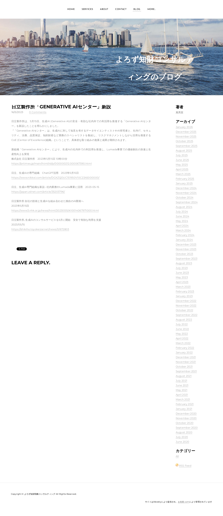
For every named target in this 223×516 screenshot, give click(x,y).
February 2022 (185, 347)
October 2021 (184, 366)
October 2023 (184, 253)
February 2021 (185, 404)
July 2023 (182, 267)
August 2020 (184, 432)
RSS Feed (185, 465)
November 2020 (186, 418)
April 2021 (182, 394)
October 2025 (184, 141)
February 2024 (185, 235)
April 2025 (182, 169)
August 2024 (184, 206)
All (177, 456)
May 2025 (182, 164)
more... (151, 9)
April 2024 (182, 225)
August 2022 (184, 319)
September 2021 (186, 371)
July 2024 (182, 211)
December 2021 (186, 357)
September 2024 (187, 202)
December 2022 (186, 300)
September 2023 (186, 258)
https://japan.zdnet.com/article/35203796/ (38, 191)
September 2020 (187, 427)
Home (71, 9)
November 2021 (186, 361)
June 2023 (182, 272)
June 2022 (182, 329)
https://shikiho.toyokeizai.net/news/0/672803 (40, 229)
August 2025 (184, 150)
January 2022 (184, 352)
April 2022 (182, 338)
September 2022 (186, 314)
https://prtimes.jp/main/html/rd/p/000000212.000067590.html (51, 163)
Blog (136, 9)
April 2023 (182, 282)
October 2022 (184, 310)
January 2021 (184, 408)
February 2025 (185, 178)
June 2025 (182, 159)
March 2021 (183, 399)
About (104, 9)
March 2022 (183, 343)
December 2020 (186, 413)
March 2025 (183, 174)
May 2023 (182, 277)
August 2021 (184, 375)
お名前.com (183, 502)
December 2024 (186, 188)
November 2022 (186, 305)
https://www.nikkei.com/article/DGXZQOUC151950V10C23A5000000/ (55, 177)
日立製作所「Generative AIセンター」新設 (61, 107)
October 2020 (185, 422)
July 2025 (182, 155)
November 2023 (186, 249)
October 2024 (185, 197)
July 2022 (182, 324)
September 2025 (186, 145)
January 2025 (184, 183)
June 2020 (182, 441)
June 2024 (182, 216)
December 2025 (186, 131)
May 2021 (181, 390)
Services (87, 9)
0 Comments (37, 112)
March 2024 (183, 230)
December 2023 (186, 244)
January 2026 (184, 127)
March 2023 (183, 286)
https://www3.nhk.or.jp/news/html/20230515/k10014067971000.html (55, 210)
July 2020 (182, 437)
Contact (121, 9)
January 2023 (184, 296)
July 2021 (181, 380)
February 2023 (185, 291)
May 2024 (182, 220)
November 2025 (186, 136)
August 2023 (184, 263)
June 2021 (182, 385)
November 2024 (186, 192)
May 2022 (182, 333)
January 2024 (184, 239)
